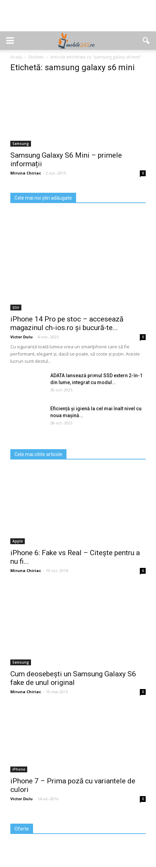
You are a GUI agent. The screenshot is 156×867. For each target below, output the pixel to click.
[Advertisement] (78, 19)
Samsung (20, 143)
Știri (15, 307)
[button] (146, 40)
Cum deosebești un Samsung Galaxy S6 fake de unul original (73, 678)
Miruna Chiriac (25, 173)
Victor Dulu (21, 336)
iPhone (18, 769)
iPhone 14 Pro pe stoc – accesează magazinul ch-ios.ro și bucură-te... (66, 323)
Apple (17, 541)
